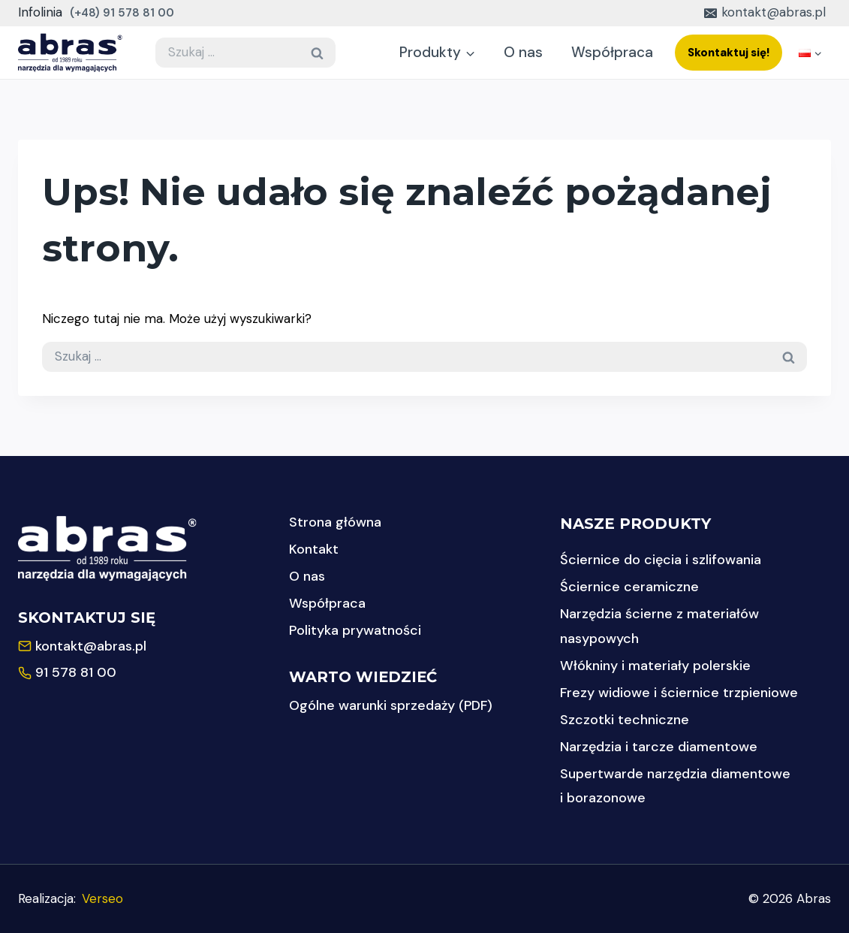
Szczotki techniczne (624, 720)
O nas (523, 52)
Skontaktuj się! (728, 52)
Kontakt (314, 549)
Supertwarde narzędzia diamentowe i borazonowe (675, 786)
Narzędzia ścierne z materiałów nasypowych (659, 626)
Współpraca (612, 52)
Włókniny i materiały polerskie (655, 666)
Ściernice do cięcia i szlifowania (660, 560)
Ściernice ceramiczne (629, 587)
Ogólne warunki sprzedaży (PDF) (390, 705)
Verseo (102, 898)
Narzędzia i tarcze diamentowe (658, 747)
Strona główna (335, 522)
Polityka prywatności (355, 630)
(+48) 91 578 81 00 (122, 12)
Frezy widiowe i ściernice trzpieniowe (679, 693)
